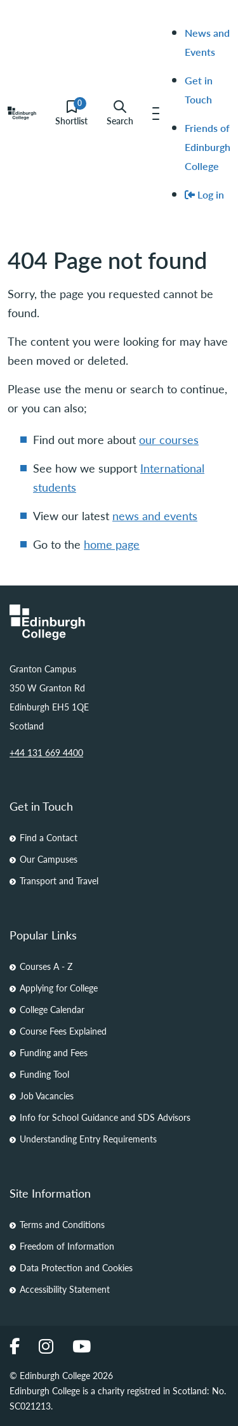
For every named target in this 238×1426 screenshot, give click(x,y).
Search (120, 113)
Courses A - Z (46, 966)
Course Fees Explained (63, 1030)
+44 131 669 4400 (46, 752)
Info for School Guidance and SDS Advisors (105, 1117)
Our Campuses (48, 859)
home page (112, 544)
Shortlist (71, 113)
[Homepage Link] (119, 622)
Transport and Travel (59, 880)
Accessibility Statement (65, 1289)
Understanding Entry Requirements (88, 1138)
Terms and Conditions (62, 1224)
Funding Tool (44, 1074)
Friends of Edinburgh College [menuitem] (207, 147)
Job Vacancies (47, 1095)
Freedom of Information (67, 1246)
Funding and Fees (54, 1052)
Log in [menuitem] (204, 194)
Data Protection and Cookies (76, 1267)
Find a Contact (48, 837)
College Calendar (52, 1009)
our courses (169, 439)
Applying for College (59, 987)
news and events (154, 515)
